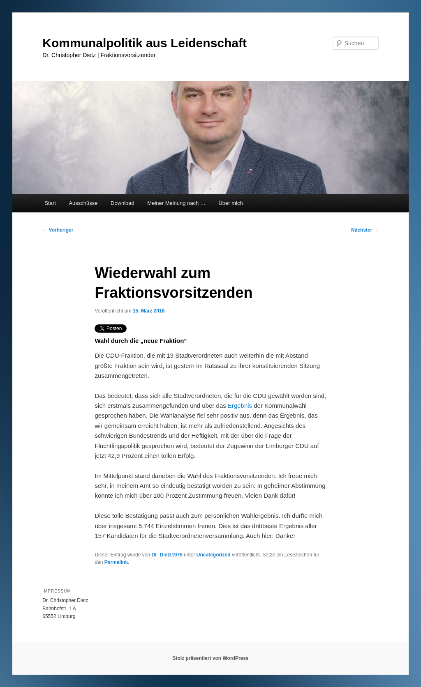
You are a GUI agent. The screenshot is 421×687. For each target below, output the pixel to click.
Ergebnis (240, 405)
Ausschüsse (83, 203)
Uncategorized (214, 555)
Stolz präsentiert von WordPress (210, 658)
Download (122, 203)
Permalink (116, 562)
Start (50, 203)
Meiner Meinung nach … (176, 203)
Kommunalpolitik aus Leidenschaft (144, 43)
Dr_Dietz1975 (166, 555)
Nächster (365, 230)
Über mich (230, 203)
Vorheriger (57, 230)
